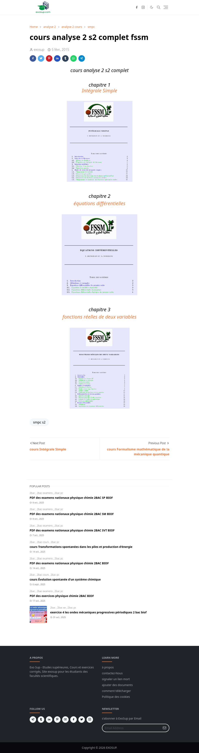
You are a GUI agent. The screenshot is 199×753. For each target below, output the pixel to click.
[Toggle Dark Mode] (151, 7)
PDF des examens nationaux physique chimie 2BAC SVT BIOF (72, 530)
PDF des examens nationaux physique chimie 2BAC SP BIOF (71, 498)
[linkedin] (49, 719)
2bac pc (58, 493)
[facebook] (136, 7)
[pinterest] (57, 719)
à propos (108, 667)
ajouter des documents (117, 685)
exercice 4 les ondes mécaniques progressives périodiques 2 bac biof (98, 612)
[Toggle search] (158, 7)
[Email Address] (131, 728)
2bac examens (45, 493)
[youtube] (65, 719)
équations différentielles (99, 203)
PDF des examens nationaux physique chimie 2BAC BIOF (69, 563)
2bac (33, 493)
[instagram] (143, 7)
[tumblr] (41, 719)
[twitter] (81, 719)
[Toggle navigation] (165, 7)
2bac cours (43, 542)
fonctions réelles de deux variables (99, 316)
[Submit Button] (164, 728)
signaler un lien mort (116, 679)
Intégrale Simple (99, 90)
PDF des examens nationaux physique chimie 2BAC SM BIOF (72, 514)
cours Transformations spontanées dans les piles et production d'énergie (81, 547)
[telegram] (33, 719)
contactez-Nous (112, 673)
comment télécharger (116, 691)
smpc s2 (39, 422)
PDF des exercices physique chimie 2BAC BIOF (62, 596)
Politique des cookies (116, 697)
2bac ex (61, 607)
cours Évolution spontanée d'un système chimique (65, 579)
